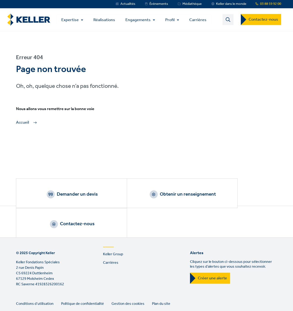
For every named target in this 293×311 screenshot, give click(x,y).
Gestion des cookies (127, 277)
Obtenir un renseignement (152, 195)
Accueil (22, 123)
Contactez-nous (263, 20)
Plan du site (161, 277)
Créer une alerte (212, 251)
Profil (173, 20)
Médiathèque (192, 4)
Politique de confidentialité (82, 277)
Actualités (127, 4)
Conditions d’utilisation (35, 277)
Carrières (200, 20)
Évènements (158, 4)
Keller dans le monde (231, 4)
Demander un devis (65, 195)
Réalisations (107, 20)
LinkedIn (20, 296)
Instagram (46, 296)
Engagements (141, 20)
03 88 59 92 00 (270, 4)
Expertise (73, 20)
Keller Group (113, 227)
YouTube (33, 296)
